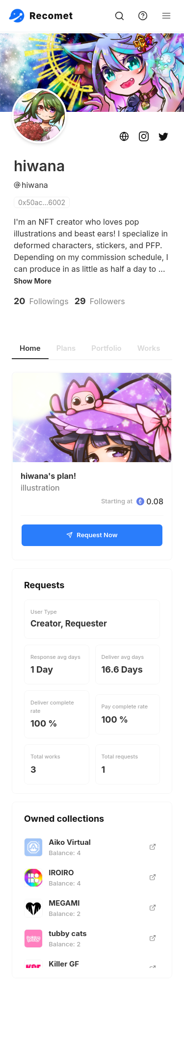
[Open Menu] (166, 16)
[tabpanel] (92, 675)
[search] (119, 16)
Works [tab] (148, 348)
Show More (33, 282)
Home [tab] (30, 348)
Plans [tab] (66, 348)
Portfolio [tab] (106, 348)
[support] (143, 16)
